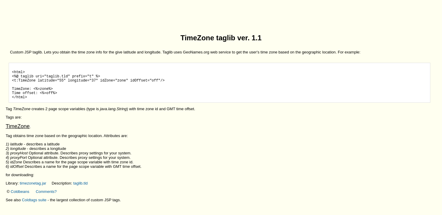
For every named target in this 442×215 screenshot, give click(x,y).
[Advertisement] (221, 15)
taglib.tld (80, 190)
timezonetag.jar (33, 190)
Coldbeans (20, 198)
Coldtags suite (34, 207)
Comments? (46, 198)
